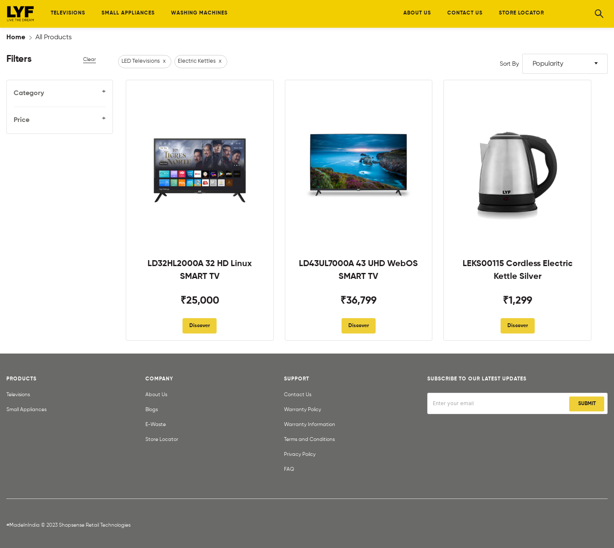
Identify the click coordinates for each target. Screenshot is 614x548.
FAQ (289, 469)
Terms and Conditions (309, 439)
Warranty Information (309, 424)
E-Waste (155, 424)
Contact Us (297, 394)
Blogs (151, 409)
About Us (156, 394)
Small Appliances (26, 409)
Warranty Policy (302, 409)
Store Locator (161, 439)
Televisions (18, 394)
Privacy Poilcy (300, 454)
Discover (199, 325)
